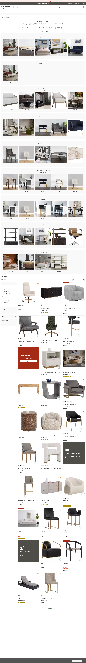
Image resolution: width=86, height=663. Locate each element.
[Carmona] (59, 237)
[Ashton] (75, 210)
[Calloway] (43, 237)
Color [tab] (3, 312)
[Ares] (59, 210)
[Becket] (43, 101)
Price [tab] (3, 316)
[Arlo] (75, 155)
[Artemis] (26, 101)
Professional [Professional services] (34, 11)
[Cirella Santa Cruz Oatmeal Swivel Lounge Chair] (51, 433)
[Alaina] (43, 48)
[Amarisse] (26, 155)
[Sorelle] (43, 263)
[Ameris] (75, 128)
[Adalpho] (10, 128)
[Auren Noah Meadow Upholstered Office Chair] (51, 338)
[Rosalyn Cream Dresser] (51, 499)
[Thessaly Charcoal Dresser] (51, 306)
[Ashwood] (10, 237)
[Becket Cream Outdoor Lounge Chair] (74, 500)
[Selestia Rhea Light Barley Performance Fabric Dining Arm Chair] (51, 467)
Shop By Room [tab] (5, 283)
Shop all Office (43, 226)
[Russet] (26, 263)
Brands (2, 17)
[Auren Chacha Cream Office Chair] (28, 305)
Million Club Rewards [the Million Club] (43, 11)
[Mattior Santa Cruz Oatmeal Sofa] (74, 370)
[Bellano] (59, 101)
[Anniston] (43, 155)
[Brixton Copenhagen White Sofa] (28, 531)
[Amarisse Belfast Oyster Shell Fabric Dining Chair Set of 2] (51, 596)
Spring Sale (65, 310)
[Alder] (10, 155)
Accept (77, 660)
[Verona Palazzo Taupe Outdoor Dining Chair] (28, 467)
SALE (74, 14)
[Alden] (10, 183)
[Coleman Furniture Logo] (5, 8)
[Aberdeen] (10, 101)
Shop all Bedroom (43, 37)
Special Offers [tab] (5, 320)
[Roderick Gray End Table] (51, 401)
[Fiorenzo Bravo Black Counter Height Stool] (74, 532)
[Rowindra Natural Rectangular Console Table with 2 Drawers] (28, 401)
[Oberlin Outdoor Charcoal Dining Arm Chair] (74, 563)
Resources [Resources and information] (52, 11)
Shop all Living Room (43, 117)
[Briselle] (75, 101)
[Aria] (59, 48)
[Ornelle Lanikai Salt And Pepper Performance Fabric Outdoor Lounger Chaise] (28, 595)
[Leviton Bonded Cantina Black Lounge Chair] (51, 563)
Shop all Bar (43, 199)
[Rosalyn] (10, 263)
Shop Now (29, 361)
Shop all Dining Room (43, 172)
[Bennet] (26, 237)
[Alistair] (26, 183)
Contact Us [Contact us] (83, 3)
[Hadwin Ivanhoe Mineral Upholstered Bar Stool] (28, 499)
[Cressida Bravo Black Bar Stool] (74, 340)
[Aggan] (26, 128)
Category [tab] (4, 309)
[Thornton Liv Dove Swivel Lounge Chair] (74, 306)
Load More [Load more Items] (51, 608)
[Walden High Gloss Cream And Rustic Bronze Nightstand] (51, 370)
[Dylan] (75, 237)
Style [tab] (3, 323)
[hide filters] (4, 279)
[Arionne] (75, 48)
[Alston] (59, 183)
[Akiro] (26, 48)
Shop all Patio (43, 90)
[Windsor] (59, 263)
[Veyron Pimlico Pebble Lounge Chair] (74, 403)
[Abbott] (10, 48)
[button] (59, 7)
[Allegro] (43, 128)
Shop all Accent (43, 145)
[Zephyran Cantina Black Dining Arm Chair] (74, 435)
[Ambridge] (59, 128)
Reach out (21, 555)
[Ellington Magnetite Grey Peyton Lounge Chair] (28, 340)
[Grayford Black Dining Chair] (51, 531)
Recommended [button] (75, 279)
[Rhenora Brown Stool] (28, 433)
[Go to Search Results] (51, 7)
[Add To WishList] (38, 283)
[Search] (33, 7)
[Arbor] (59, 155)
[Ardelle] (43, 210)
